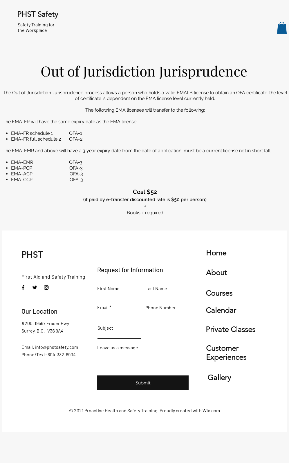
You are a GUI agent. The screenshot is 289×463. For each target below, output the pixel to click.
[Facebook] (23, 287)
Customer (222, 348)
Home (216, 252)
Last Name (156, 288)
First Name (108, 288)
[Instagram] (46, 287)
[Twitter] (35, 287)
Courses (219, 293)
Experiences (226, 357)
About (216, 272)
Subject (105, 328)
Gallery (219, 377)
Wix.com (211, 410)
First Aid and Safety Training (53, 276)
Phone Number (160, 307)
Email (103, 307)
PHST (32, 255)
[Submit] (143, 382)
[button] (282, 28)
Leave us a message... (119, 347)
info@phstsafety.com (56, 347)
